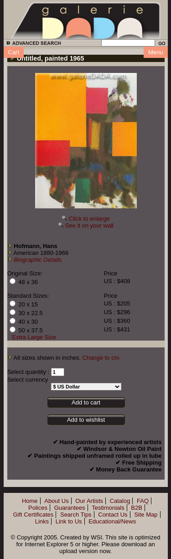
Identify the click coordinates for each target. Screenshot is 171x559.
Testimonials (108, 507)
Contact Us (112, 514)
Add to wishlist (86, 419)
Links (42, 521)
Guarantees (69, 507)
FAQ (143, 500)
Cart (14, 52)
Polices (37, 507)
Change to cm (101, 357)
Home (30, 500)
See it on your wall (89, 225)
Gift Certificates (33, 514)
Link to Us (69, 521)
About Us (56, 500)
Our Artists (89, 500)
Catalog (120, 500)
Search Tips (76, 514)
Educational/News (112, 521)
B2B (136, 507)
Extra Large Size (34, 337)
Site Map (145, 514)
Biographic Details (38, 259)
